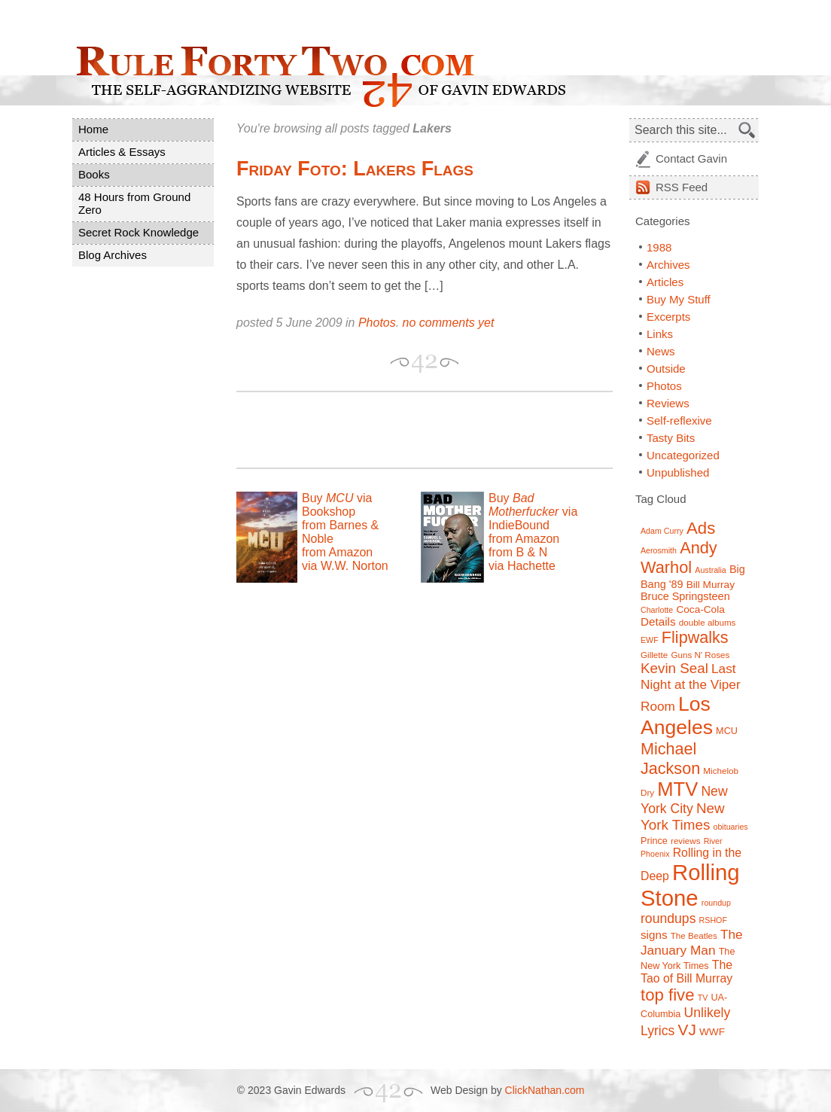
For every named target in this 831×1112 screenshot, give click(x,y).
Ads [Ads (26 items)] (700, 528)
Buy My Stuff (679, 299)
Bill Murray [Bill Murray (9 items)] (710, 584)
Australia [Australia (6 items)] (710, 569)
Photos (377, 322)
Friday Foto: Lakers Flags (354, 168)
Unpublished (678, 472)
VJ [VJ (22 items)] (687, 1029)
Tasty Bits (671, 437)
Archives (668, 264)
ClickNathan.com (545, 1090)
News (661, 351)
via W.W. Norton (345, 565)
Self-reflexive (679, 420)
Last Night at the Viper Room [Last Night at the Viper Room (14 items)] (691, 687)
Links (660, 334)
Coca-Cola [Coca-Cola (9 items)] (700, 609)
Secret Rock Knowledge (138, 232)
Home (93, 129)
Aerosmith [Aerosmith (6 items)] (659, 550)
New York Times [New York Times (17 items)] (683, 816)
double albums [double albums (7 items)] (707, 622)
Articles (665, 282)
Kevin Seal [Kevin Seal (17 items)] (674, 668)
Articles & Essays (122, 151)
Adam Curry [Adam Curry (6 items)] (662, 530)
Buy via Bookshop (337, 505)
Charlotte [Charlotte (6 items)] (657, 609)
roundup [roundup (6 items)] (716, 902)
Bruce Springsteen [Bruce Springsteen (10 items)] (685, 596)
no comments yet (449, 322)
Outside (666, 368)
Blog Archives (112, 254)
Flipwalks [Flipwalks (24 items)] (695, 637)
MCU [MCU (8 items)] (727, 731)
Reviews (668, 403)
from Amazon (337, 552)
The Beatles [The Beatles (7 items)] (694, 935)
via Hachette (522, 565)
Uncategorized (683, 455)
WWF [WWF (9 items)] (712, 1031)
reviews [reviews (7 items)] (685, 840)
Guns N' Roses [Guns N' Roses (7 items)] (700, 655)
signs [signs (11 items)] (654, 934)
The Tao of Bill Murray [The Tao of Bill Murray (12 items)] (686, 971)
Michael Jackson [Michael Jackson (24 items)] (670, 758)
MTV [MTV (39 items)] (677, 789)
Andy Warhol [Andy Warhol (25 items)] (679, 557)
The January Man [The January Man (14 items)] (692, 942)
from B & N (518, 552)
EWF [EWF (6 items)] (650, 639)
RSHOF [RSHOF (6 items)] (713, 920)
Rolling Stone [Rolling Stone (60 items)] (690, 885)
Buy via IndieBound (533, 512)
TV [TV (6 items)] (703, 997)
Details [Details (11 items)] (658, 621)
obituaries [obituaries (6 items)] (730, 826)
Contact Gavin (691, 158)
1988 (659, 247)
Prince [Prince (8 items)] (654, 841)
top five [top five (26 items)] (668, 995)
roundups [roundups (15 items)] (668, 918)
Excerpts (668, 316)
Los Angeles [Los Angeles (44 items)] (677, 716)
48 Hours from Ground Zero (134, 203)
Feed (682, 187)
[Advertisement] (412, 429)
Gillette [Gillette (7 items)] (654, 655)
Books (94, 174)
